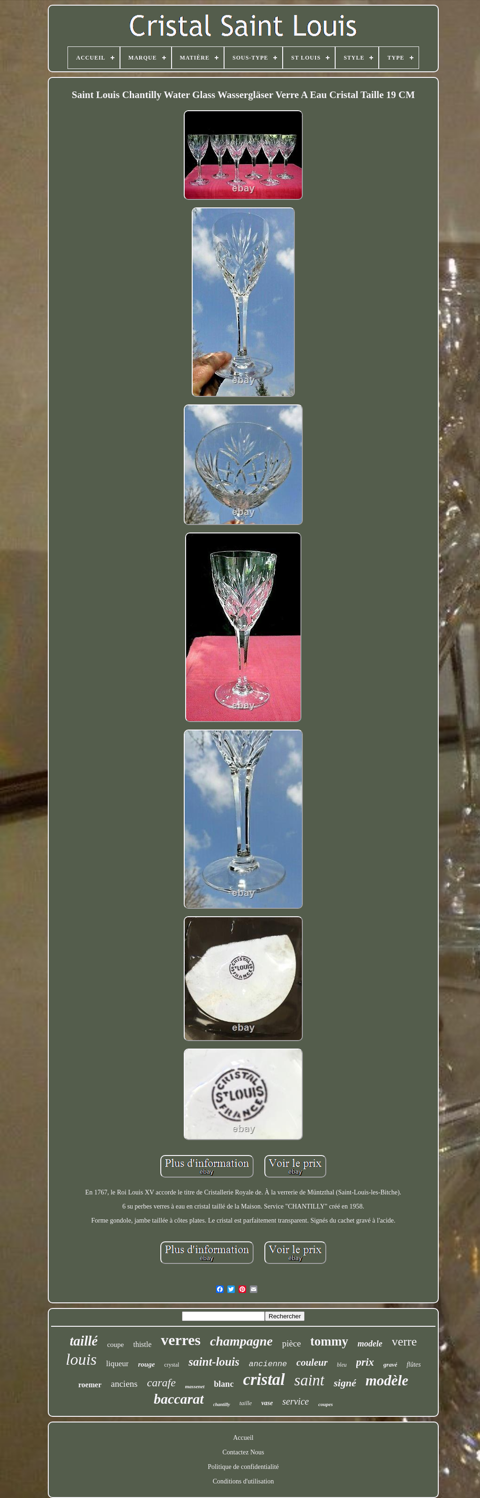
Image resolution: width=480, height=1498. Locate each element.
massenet (195, 1386)
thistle (142, 1344)
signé (345, 1383)
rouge (146, 1364)
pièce (291, 1343)
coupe (115, 1344)
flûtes (413, 1364)
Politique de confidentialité (243, 1466)
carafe (161, 1382)
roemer (89, 1385)
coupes (325, 1404)
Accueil (243, 1437)
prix (365, 1362)
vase (267, 1403)
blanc (223, 1384)
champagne (241, 1341)
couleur (312, 1362)
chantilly (221, 1404)
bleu (342, 1364)
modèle (387, 1380)
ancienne (268, 1364)
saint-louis (213, 1361)
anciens (124, 1384)
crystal (171, 1364)
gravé (390, 1364)
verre (404, 1341)
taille (246, 1403)
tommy (329, 1341)
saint (309, 1380)
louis (81, 1359)
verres (181, 1339)
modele (370, 1343)
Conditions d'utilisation (243, 1481)
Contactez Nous (243, 1452)
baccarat (179, 1399)
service (295, 1401)
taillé (84, 1340)
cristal (264, 1379)
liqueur (117, 1363)
